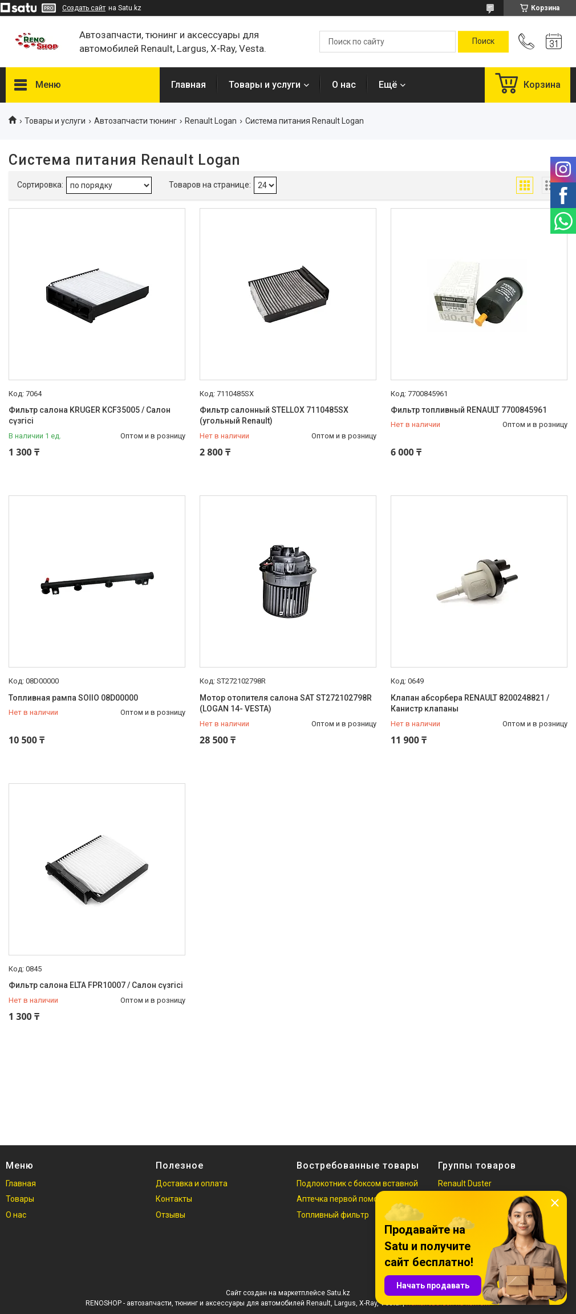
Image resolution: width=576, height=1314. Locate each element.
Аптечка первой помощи (343, 1198)
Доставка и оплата (192, 1183)
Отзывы (170, 1214)
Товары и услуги (265, 84)
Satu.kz (338, 1293)
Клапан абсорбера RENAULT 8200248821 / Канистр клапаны (470, 703)
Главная (188, 84)
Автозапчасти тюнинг (135, 120)
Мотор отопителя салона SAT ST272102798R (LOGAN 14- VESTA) (286, 703)
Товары (20, 1198)
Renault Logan (211, 120)
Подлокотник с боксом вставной (357, 1183)
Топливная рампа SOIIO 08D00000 (73, 697)
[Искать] (483, 41)
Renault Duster (465, 1183)
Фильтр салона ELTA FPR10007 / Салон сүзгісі (96, 985)
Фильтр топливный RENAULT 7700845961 (469, 409)
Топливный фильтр (333, 1214)
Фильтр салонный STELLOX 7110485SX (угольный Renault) (274, 415)
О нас (344, 84)
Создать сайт (84, 8)
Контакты (174, 1198)
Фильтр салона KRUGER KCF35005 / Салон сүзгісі (90, 415)
